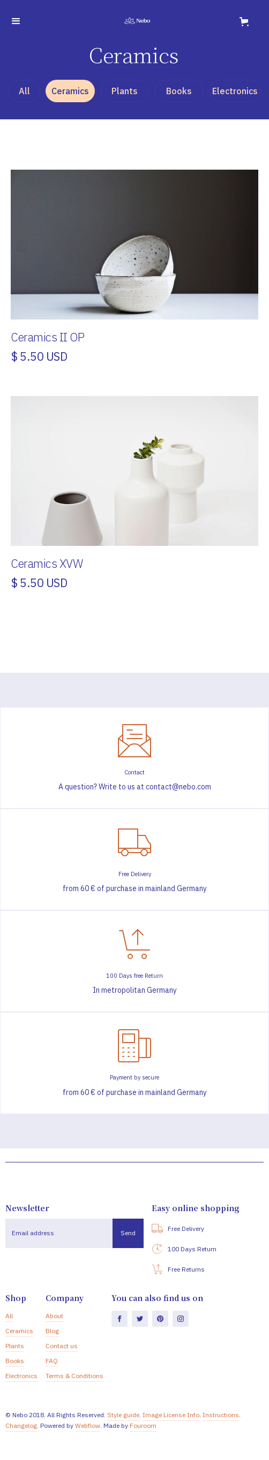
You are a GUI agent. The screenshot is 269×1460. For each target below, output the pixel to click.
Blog (52, 1331)
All (9, 1316)
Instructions (221, 1415)
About (54, 1316)
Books (14, 1361)
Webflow (87, 1425)
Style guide (123, 1415)
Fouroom (143, 1425)
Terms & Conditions (74, 1376)
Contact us (62, 1346)
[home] (134, 21)
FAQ (52, 1361)
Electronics (21, 1376)
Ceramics (19, 1331)
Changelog (21, 1425)
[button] (16, 21)
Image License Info (171, 1415)
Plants (14, 1346)
